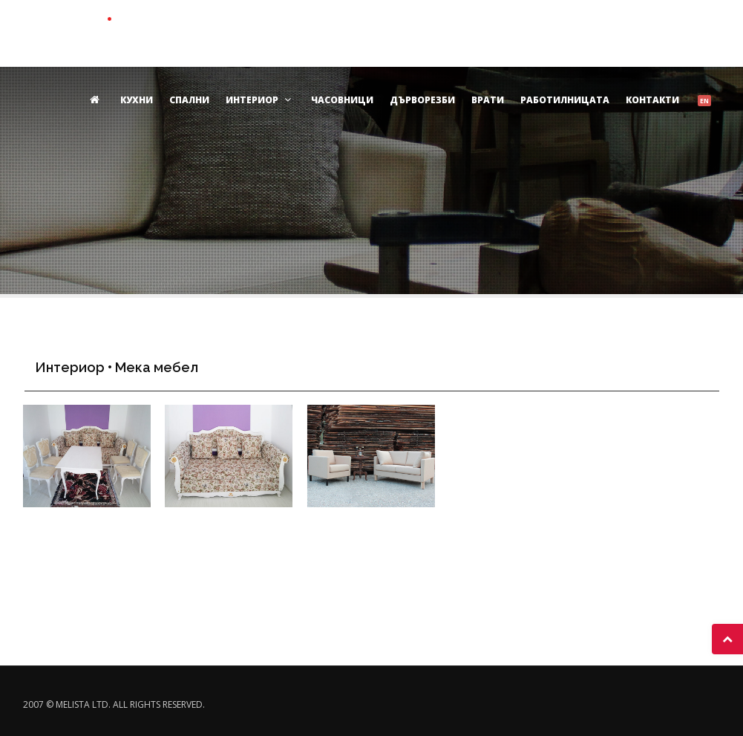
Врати (487, 100)
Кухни (136, 100)
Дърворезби (422, 100)
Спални (189, 100)
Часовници (342, 100)
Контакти (652, 100)
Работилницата (564, 100)
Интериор (260, 100)
